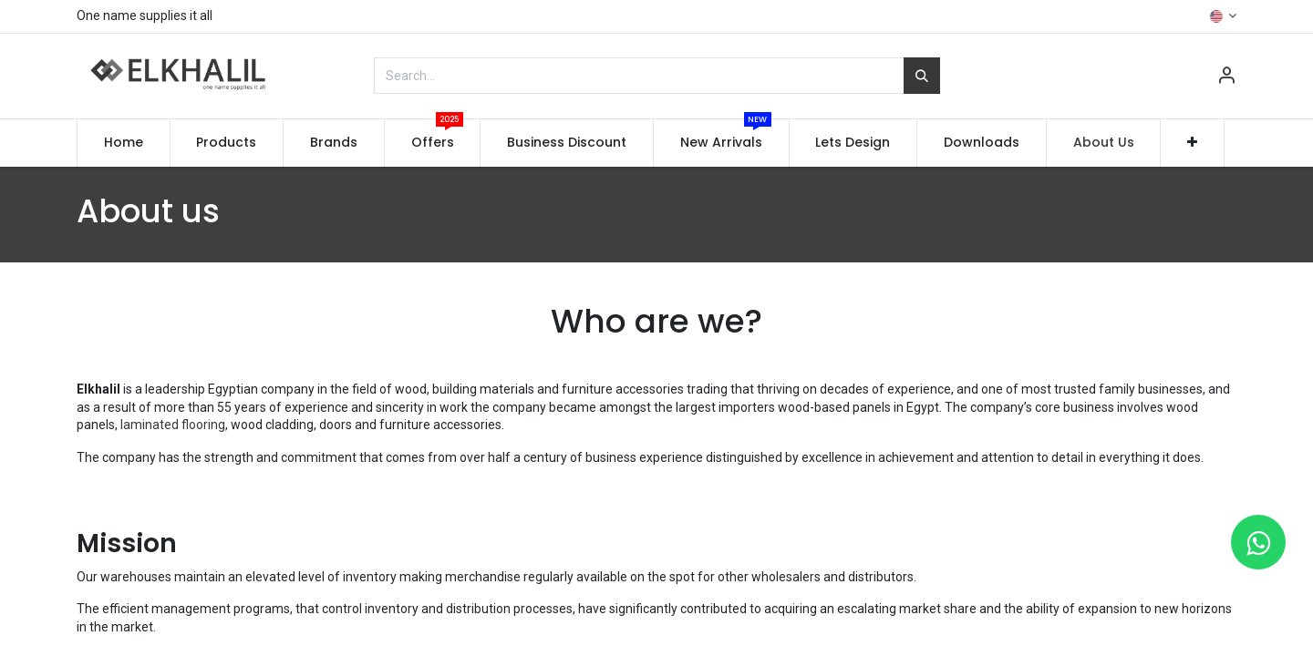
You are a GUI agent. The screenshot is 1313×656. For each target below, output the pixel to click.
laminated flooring (171, 424)
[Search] (922, 75)
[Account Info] (1226, 77)
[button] (1192, 143)
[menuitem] (124, 143)
